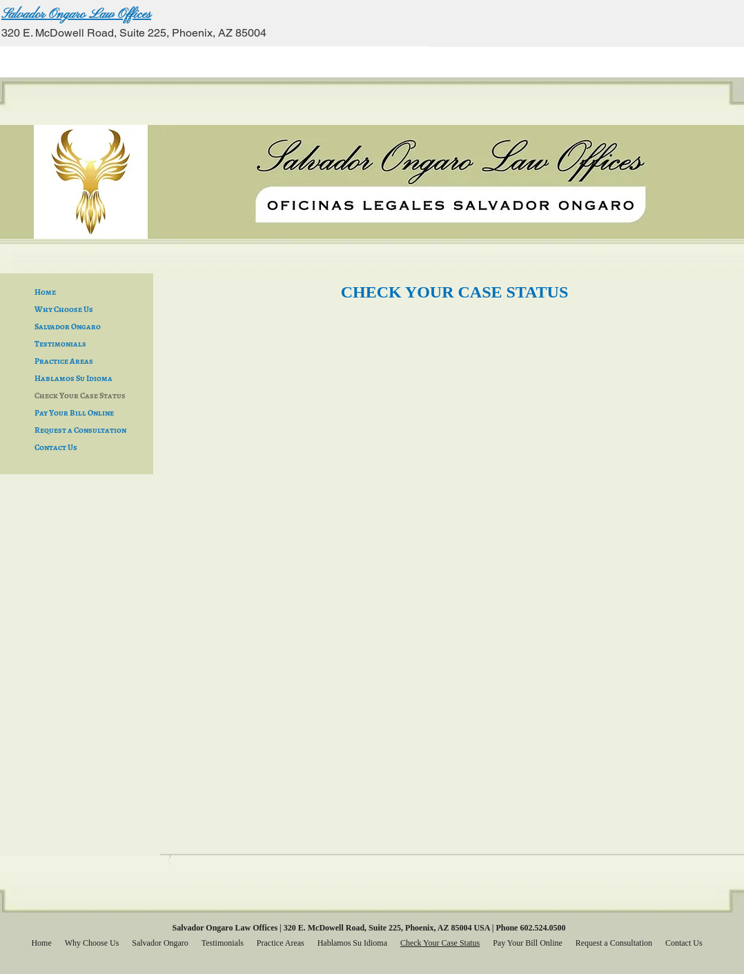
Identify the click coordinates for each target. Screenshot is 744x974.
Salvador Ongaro (68, 326)
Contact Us (56, 447)
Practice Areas (64, 361)
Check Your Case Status (80, 395)
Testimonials (60, 343)
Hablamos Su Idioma (73, 378)
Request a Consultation (80, 430)
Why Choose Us (64, 309)
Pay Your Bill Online (74, 412)
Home (45, 292)
